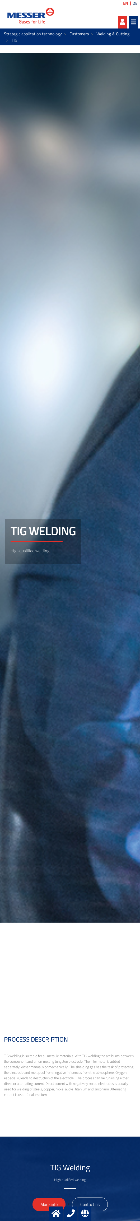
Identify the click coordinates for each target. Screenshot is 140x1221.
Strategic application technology (33, 34)
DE (135, 3)
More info (49, 1204)
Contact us (90, 1204)
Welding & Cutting (112, 34)
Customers (79, 34)
